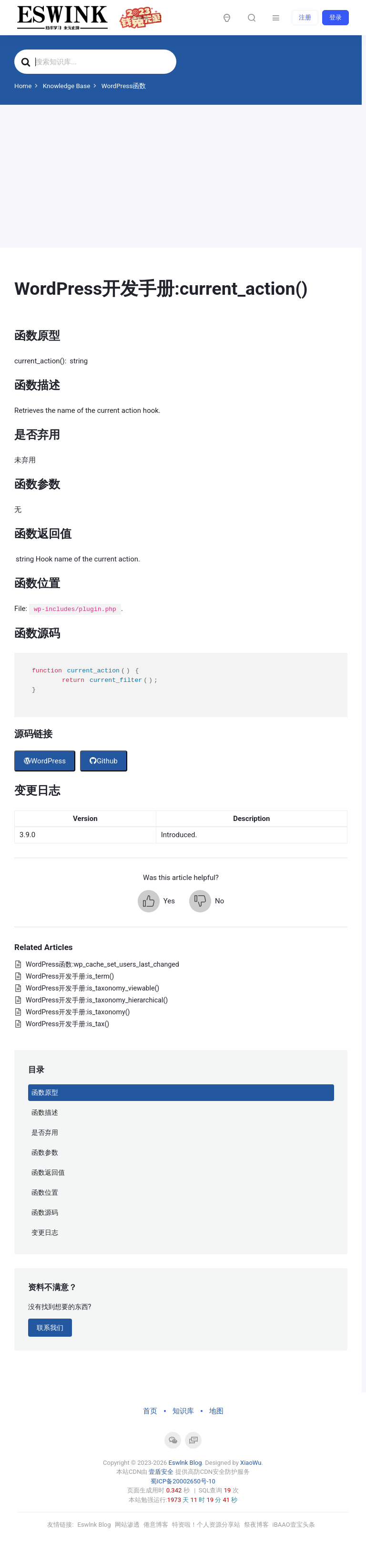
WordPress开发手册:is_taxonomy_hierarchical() (97, 1000)
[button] (156, 901)
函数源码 (44, 1212)
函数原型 (44, 1092)
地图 (216, 1411)
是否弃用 (44, 1132)
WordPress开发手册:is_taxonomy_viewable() (92, 988)
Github (104, 761)
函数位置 (44, 1192)
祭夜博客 (256, 1524)
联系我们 (50, 1327)
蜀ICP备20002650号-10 (183, 1481)
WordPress (45, 761)
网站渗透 (127, 1524)
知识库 (183, 1411)
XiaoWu (250, 1462)
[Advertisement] (181, 176)
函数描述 (44, 1112)
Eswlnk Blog (185, 1462)
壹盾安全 (161, 1471)
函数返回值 (48, 1172)
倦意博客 (155, 1524)
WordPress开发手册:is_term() (70, 976)
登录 (335, 17)
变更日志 (44, 1232)
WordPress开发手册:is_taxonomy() (78, 1012)
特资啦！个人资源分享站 (206, 1524)
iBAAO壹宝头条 (294, 1524)
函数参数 (44, 1152)
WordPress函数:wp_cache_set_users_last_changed (102, 964)
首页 (150, 1411)
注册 (305, 17)
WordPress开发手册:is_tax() (67, 1024)
